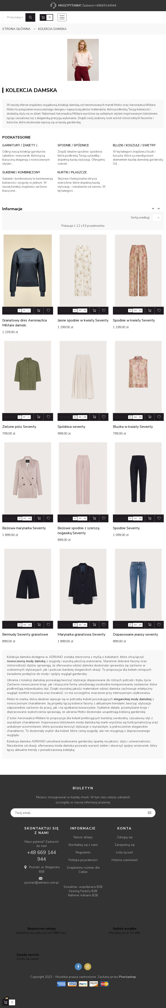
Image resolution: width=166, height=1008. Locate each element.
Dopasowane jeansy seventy (135, 634)
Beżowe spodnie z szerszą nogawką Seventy (78, 531)
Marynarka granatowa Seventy (81, 634)
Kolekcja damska (19, 657)
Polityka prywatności (83, 860)
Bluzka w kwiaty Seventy (133, 426)
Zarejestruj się (125, 845)
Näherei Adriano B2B (83, 895)
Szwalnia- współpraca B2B (83, 887)
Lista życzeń (124, 852)
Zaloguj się (124, 837)
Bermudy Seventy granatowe (25, 634)
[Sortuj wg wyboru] (157, 218)
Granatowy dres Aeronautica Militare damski (24, 323)
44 (80, 310)
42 (75, 310)
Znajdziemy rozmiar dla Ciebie (83, 869)
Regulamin (83, 852)
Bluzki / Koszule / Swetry (134, 145)
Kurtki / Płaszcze (72, 172)
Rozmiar (10, 310)
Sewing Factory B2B (83, 891)
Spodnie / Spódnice (73, 145)
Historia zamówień (125, 860)
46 (84, 310)
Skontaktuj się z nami (83, 845)
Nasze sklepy (83, 837)
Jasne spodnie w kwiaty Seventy (83, 320)
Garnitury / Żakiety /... (20, 145)
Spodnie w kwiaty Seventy (134, 320)
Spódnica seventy (71, 426)
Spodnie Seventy (126, 528)
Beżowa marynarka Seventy (24, 528)
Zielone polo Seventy (19, 426)
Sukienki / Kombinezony (21, 172)
